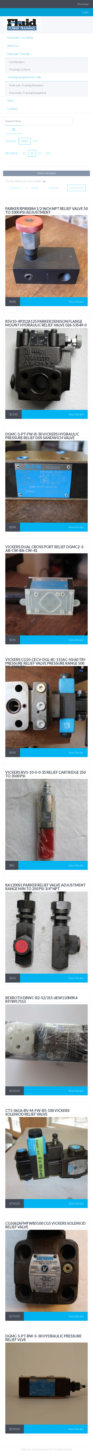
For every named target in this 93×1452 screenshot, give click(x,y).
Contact (12, 108)
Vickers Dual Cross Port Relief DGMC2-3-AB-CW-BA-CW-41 (44, 549)
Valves (35, 188)
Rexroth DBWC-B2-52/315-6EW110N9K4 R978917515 (41, 1000)
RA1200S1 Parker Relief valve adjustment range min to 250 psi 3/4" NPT (45, 887)
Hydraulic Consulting (20, 37)
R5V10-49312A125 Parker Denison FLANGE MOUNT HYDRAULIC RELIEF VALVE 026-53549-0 (45, 323)
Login (85, 12)
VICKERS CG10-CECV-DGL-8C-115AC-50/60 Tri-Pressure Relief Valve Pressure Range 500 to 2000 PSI (45, 663)
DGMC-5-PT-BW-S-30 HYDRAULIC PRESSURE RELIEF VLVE (43, 1338)
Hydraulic (15, 188)
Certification (16, 62)
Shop (10, 100)
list (35, 141)
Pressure (54, 188)
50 (39, 153)
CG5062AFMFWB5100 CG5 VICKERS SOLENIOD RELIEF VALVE (45, 1225)
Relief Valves (77, 188)
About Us (13, 45)
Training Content (19, 69)
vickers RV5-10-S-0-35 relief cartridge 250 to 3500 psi (45, 774)
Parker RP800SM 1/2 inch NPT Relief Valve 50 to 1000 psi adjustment (46, 210)
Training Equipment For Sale (24, 77)
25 (32, 153)
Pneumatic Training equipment (27, 92)
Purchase (83, 4)
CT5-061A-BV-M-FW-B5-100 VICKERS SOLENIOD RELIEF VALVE (37, 1112)
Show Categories (46, 173)
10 (24, 153)
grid (24, 141)
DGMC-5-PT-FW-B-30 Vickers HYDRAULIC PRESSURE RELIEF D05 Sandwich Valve (42, 436)
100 (48, 153)
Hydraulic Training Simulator (26, 85)
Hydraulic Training (18, 53)
